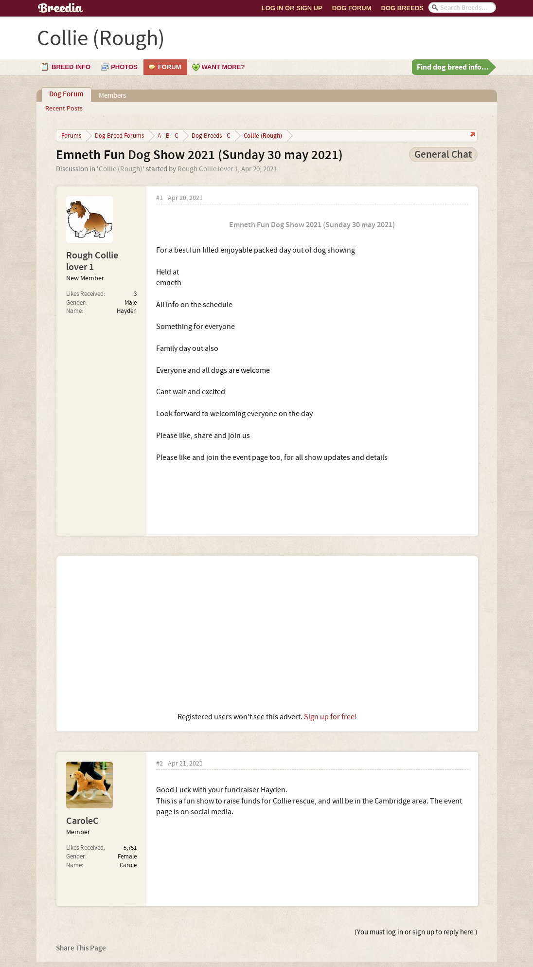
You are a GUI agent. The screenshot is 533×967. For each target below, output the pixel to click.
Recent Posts (64, 108)
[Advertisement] (267, 634)
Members (112, 95)
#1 (159, 198)
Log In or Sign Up (292, 8)
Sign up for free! (330, 717)
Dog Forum (352, 8)
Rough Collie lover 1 (208, 169)
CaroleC (82, 821)
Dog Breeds (402, 8)
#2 (159, 764)
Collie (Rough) (120, 169)
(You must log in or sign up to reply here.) (416, 932)
